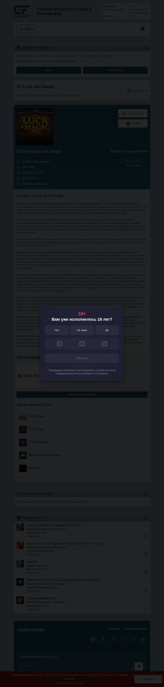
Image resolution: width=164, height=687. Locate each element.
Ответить (82, 358)
